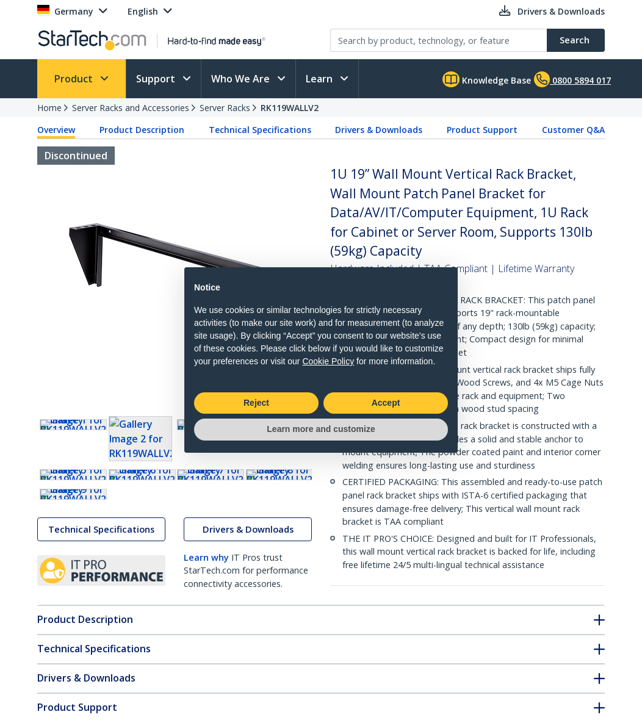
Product (74, 78)
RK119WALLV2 (290, 107)
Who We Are (241, 78)
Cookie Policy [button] (328, 361)
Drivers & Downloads (378, 129)
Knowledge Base (486, 79)
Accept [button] (386, 403)
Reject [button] (256, 403)
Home (49, 107)
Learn (320, 78)
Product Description (141, 129)
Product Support (482, 129)
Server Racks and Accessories (130, 107)
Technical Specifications (260, 129)
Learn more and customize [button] (321, 429)
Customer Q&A (573, 129)
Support (157, 78)
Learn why (206, 668)
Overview (56, 129)
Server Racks (225, 107)
